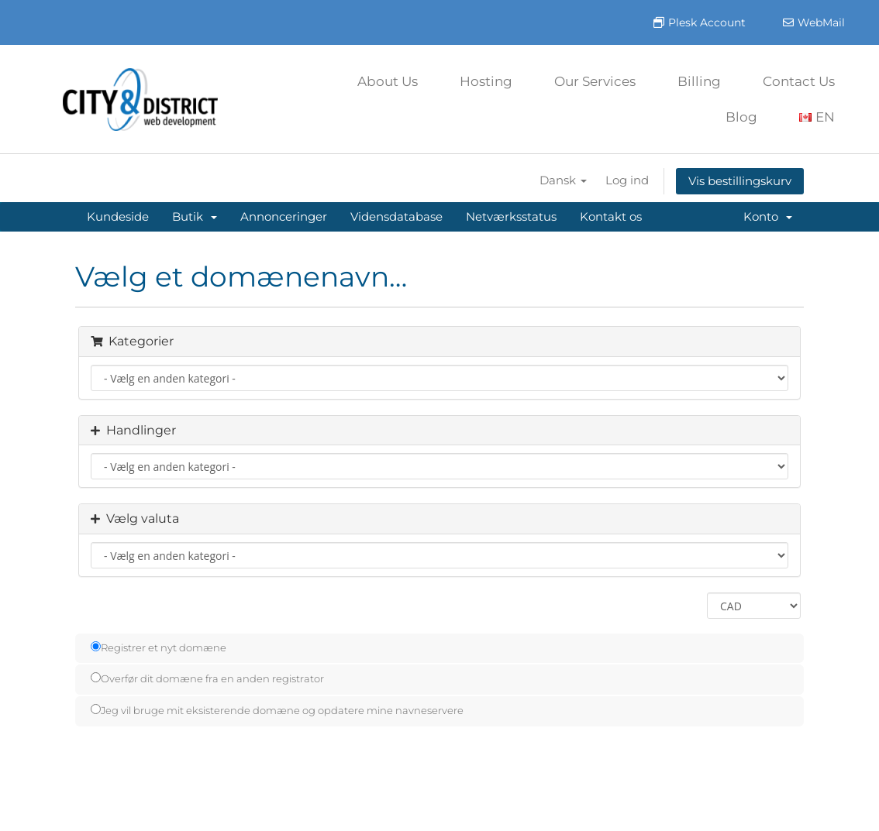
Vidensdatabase (396, 216)
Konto (767, 216)
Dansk (563, 180)
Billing (699, 81)
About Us (387, 81)
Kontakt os (611, 216)
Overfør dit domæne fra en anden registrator (207, 678)
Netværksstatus (511, 216)
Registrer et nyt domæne (158, 647)
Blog (741, 117)
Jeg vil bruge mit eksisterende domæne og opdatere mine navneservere (277, 710)
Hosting (486, 81)
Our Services (595, 81)
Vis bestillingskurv (739, 180)
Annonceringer (283, 216)
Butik (194, 216)
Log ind (627, 180)
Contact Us (799, 81)
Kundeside (118, 216)
